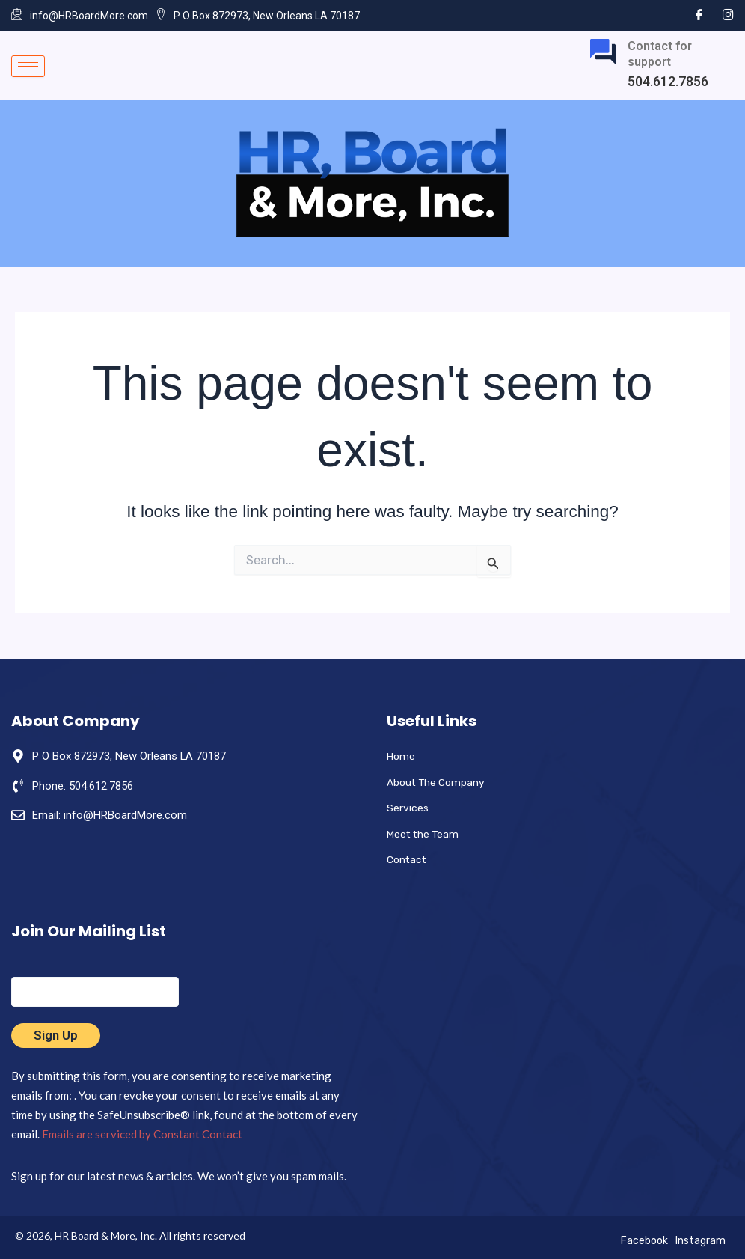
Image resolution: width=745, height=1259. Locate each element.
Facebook (644, 1240)
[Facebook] (699, 15)
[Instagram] (728, 15)
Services (408, 807)
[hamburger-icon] (28, 66)
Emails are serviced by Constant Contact (142, 1134)
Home (402, 755)
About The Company (440, 781)
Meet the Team (426, 833)
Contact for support (660, 54)
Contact (408, 859)
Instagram (700, 1240)
